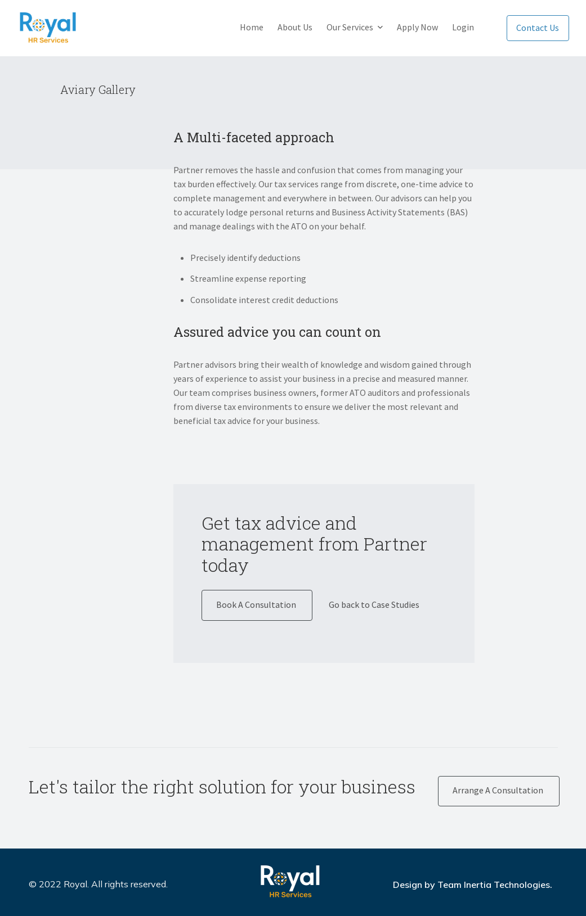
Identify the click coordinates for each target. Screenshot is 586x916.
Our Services (349, 27)
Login (463, 27)
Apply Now (417, 27)
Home (251, 27)
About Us (295, 27)
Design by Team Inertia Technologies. (472, 884)
